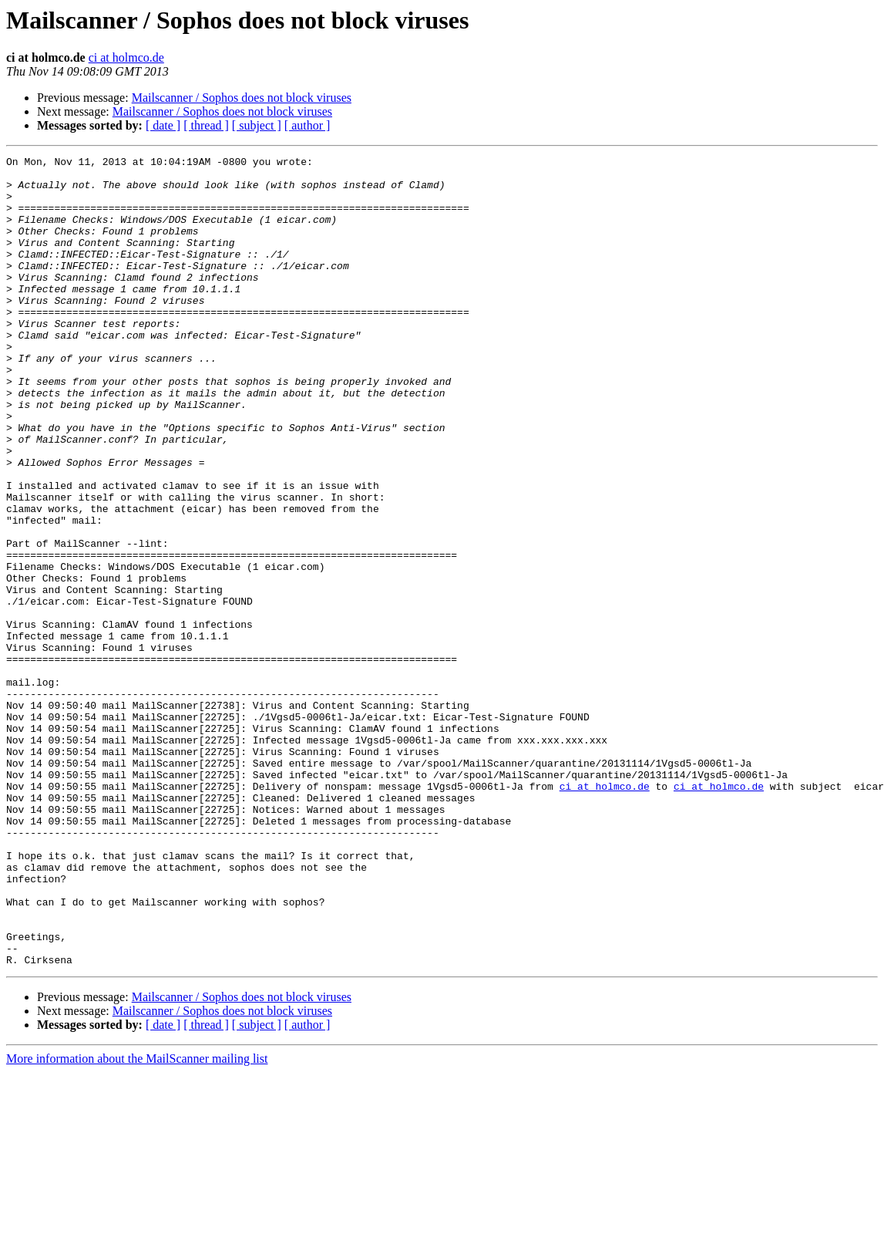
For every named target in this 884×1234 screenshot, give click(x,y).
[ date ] (163, 125)
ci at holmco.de (126, 57)
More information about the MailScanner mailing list (136, 1220)
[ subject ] (256, 125)
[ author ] (307, 125)
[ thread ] (206, 125)
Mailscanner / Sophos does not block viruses (241, 97)
